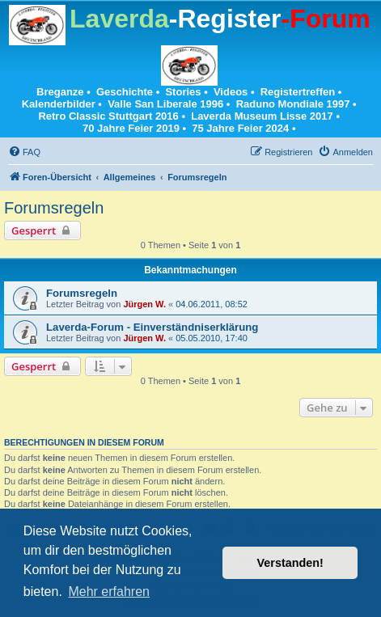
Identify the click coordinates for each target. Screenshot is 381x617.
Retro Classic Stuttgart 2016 (108, 116)
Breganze (60, 92)
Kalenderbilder (58, 104)
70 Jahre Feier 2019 (131, 128)
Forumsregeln (54, 208)
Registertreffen (297, 92)
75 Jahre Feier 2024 (240, 128)
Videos (231, 92)
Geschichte (124, 92)
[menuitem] (24, 152)
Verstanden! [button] (290, 562)
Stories (183, 92)
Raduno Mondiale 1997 (293, 104)
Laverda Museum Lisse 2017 (262, 116)
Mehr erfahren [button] (109, 591)
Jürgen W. (144, 304)
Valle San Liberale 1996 (165, 104)
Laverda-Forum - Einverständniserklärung (152, 327)
